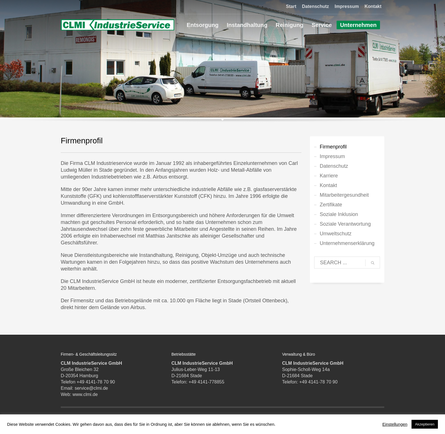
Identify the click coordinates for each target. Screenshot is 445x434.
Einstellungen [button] (394, 424)
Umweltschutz (336, 233)
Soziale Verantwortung (345, 224)
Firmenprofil (333, 147)
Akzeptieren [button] (424, 424)
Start (291, 6)
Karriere (329, 176)
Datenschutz (315, 6)
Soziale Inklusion (339, 214)
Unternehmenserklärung (347, 243)
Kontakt (372, 6)
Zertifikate (331, 204)
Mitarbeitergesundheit (344, 195)
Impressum (347, 6)
